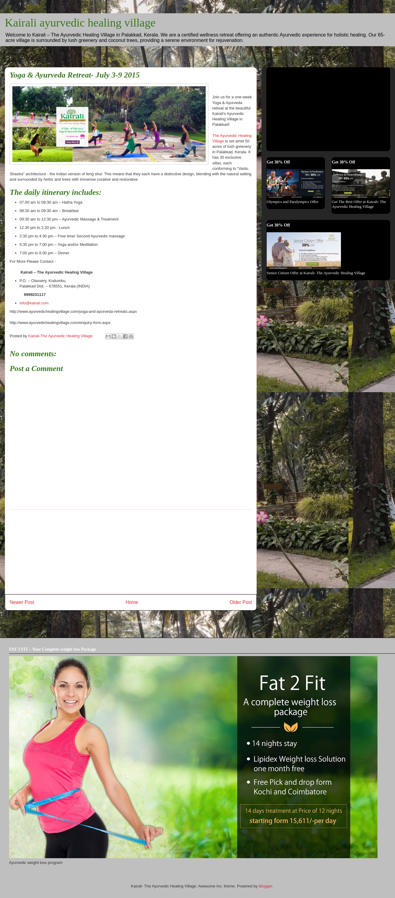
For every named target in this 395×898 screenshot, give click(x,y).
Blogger (265, 886)
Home (132, 602)
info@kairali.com (34, 303)
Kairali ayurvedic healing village (80, 22)
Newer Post (22, 602)
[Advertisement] (131, 551)
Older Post (241, 602)
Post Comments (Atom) (142, 622)
